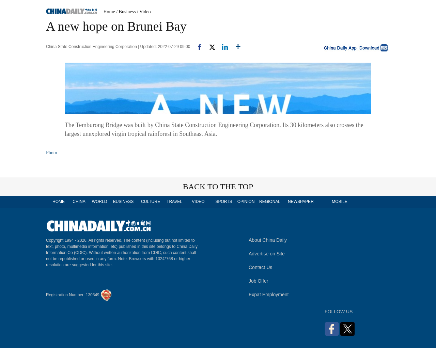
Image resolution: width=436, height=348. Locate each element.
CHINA (79, 201)
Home (109, 11)
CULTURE (150, 201)
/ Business (126, 11)
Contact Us (260, 267)
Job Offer (258, 281)
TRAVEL (174, 201)
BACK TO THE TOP (218, 186)
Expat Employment (269, 294)
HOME (58, 201)
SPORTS (223, 201)
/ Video (144, 11)
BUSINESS (123, 201)
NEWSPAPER (300, 201)
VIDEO (198, 201)
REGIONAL (269, 201)
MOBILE (339, 201)
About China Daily (268, 240)
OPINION (246, 201)
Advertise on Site (267, 253)
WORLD (99, 201)
